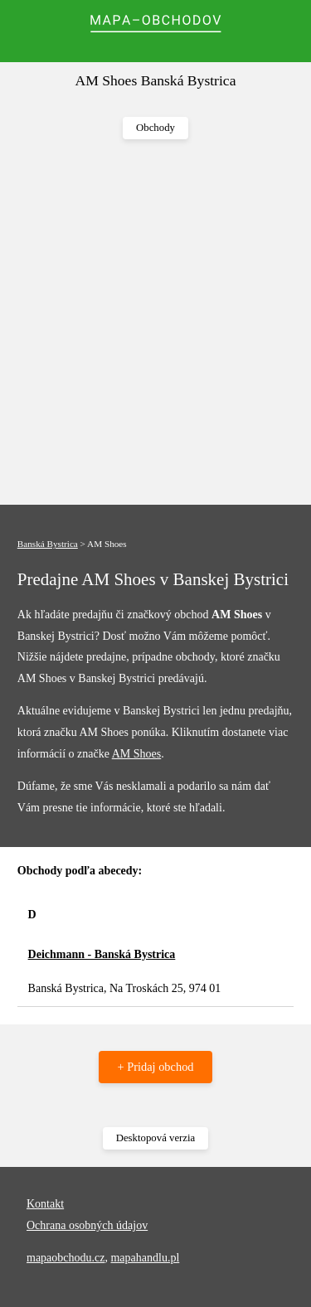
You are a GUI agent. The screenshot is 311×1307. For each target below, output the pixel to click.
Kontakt (45, 1204)
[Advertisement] (155, 322)
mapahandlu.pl (144, 1257)
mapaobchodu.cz (65, 1257)
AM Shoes (137, 754)
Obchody (155, 127)
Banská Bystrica (47, 544)
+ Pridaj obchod (155, 1066)
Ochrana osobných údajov (87, 1225)
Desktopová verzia (156, 1138)
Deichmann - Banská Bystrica (102, 954)
